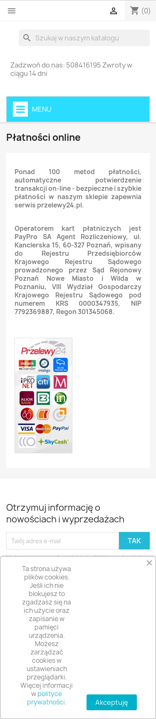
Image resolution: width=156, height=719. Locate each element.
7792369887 (34, 311)
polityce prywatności (46, 698)
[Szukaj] (84, 38)
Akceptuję (111, 702)
